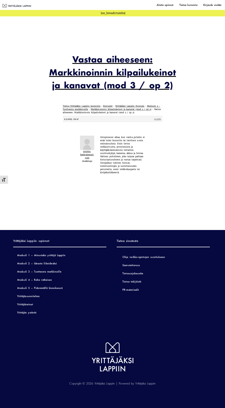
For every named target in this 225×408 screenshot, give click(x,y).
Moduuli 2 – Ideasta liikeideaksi (37, 263)
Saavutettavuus (131, 265)
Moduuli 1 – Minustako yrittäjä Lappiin (41, 255)
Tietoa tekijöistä (131, 281)
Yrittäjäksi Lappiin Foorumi (129, 106)
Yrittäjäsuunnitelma (28, 296)
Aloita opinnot (170, 5)
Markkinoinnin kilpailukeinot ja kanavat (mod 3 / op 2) (121, 109)
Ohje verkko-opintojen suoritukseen (143, 257)
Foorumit (108, 106)
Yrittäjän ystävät (26, 312)
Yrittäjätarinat (25, 304)
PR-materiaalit (130, 290)
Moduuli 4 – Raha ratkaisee (34, 280)
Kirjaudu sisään (213, 5)
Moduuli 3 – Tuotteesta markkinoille (39, 271)
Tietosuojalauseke (132, 273)
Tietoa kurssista (192, 5)
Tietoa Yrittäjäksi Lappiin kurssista (81, 106)
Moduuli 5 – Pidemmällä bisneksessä (40, 288)
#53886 (157, 119)
